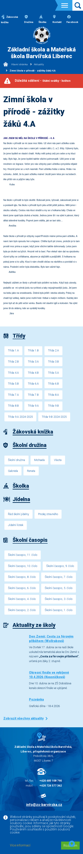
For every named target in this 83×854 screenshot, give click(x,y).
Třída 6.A (33, 383)
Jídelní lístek (15, 525)
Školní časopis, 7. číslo (58, 577)
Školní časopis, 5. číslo (58, 588)
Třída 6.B (53, 383)
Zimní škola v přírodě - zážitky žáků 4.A (33, 70)
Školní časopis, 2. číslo (22, 610)
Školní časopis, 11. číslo (22, 554)
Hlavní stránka (15, 64)
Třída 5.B (13, 383)
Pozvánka (36, 699)
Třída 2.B (13, 361)
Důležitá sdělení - (42, 81)
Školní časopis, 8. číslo (22, 577)
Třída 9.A (33, 405)
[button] (72, 844)
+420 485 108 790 (50, 780)
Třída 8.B (13, 405)
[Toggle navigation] (64, 5)
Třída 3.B (53, 361)
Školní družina (16, 460)
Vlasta (58, 460)
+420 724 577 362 (50, 785)
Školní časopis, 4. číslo (22, 599)
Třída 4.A (13, 372)
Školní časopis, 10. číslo (22, 566)
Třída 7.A (13, 394)
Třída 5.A (53, 372)
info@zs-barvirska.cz (44, 805)
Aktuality (39, 64)
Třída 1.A (13, 350)
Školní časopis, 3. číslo (58, 599)
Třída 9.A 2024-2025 (20, 416)
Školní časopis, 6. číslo (22, 588)
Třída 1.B (33, 350)
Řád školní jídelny (18, 514)
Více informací (20, 845)
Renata (31, 471)
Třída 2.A (53, 350)
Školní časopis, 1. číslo (58, 610)
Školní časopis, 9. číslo (60, 566)
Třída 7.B (33, 394)
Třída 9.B (53, 405)
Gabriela (13, 471)
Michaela (39, 460)
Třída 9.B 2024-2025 (54, 416)
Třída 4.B (33, 372)
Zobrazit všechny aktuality (23, 718)
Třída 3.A (33, 361)
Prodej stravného (48, 514)
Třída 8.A (53, 394)
